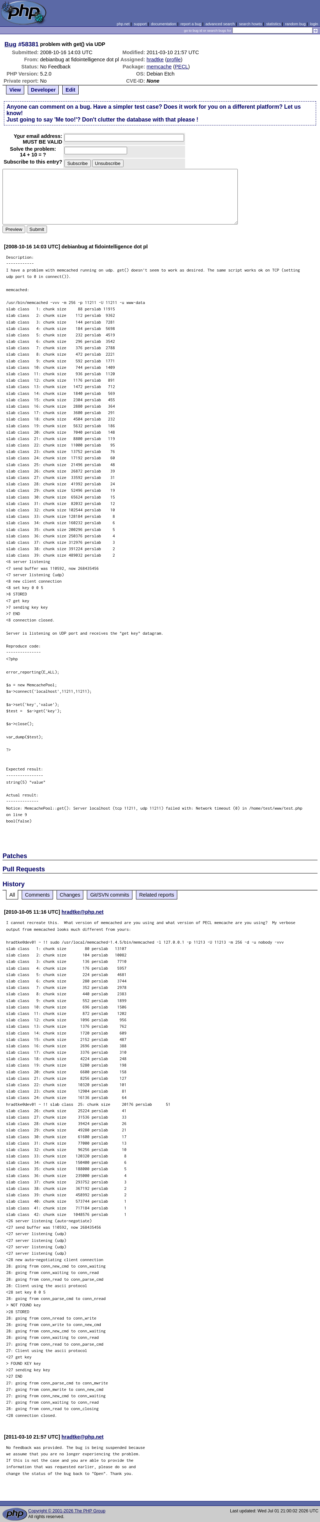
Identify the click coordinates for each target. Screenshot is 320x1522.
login (314, 24)
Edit (70, 90)
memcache (159, 66)
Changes (70, 895)
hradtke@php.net (83, 912)
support (140, 24)
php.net (123, 24)
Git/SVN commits (109, 895)
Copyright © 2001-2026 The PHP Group (66, 1510)
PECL (181, 66)
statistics (273, 24)
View (15, 90)
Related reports (156, 895)
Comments (37, 895)
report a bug (190, 24)
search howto (250, 24)
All (12, 895)
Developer (43, 90)
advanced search (220, 24)
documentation (163, 24)
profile (174, 59)
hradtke (155, 59)
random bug (295, 24)
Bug (11, 44)
